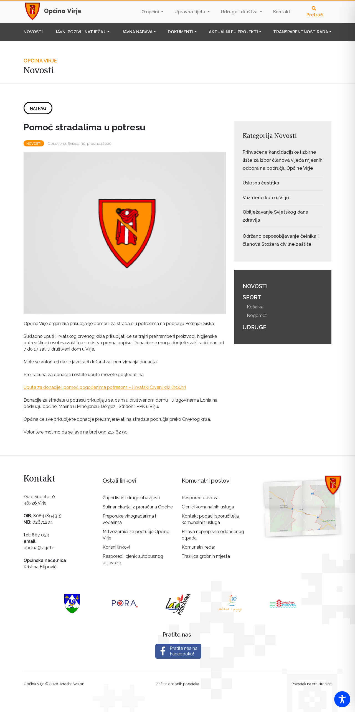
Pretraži (314, 11)
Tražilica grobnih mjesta (206, 556)
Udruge (255, 327)
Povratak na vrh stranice (311, 683)
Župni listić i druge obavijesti (131, 497)
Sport (252, 297)
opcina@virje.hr (39, 547)
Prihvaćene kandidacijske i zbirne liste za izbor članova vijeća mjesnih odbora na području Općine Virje (283, 160)
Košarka (255, 307)
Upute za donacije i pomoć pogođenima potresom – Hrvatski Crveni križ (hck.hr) (105, 387)
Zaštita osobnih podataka (177, 683)
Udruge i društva (240, 11)
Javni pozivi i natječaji (80, 31)
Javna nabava (137, 31)
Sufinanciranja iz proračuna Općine (138, 507)
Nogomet (257, 315)
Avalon (78, 683)
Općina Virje (58, 12)
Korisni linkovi (116, 547)
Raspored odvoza (200, 497)
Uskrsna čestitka (261, 183)
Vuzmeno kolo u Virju (266, 197)
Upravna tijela (190, 11)
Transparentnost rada (300, 31)
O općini (150, 11)
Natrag (38, 108)
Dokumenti (180, 31)
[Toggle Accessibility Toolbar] (342, 699)
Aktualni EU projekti (233, 31)
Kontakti (282, 11)
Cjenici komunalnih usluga (208, 507)
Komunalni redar (198, 547)
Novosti (33, 31)
